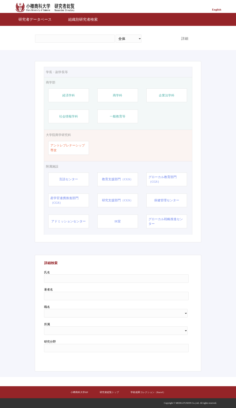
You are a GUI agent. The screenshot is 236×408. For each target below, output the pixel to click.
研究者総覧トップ (109, 392)
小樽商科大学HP (79, 392)
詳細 (184, 38)
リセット (179, 360)
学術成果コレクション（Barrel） (148, 392)
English (216, 9)
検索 (158, 38)
